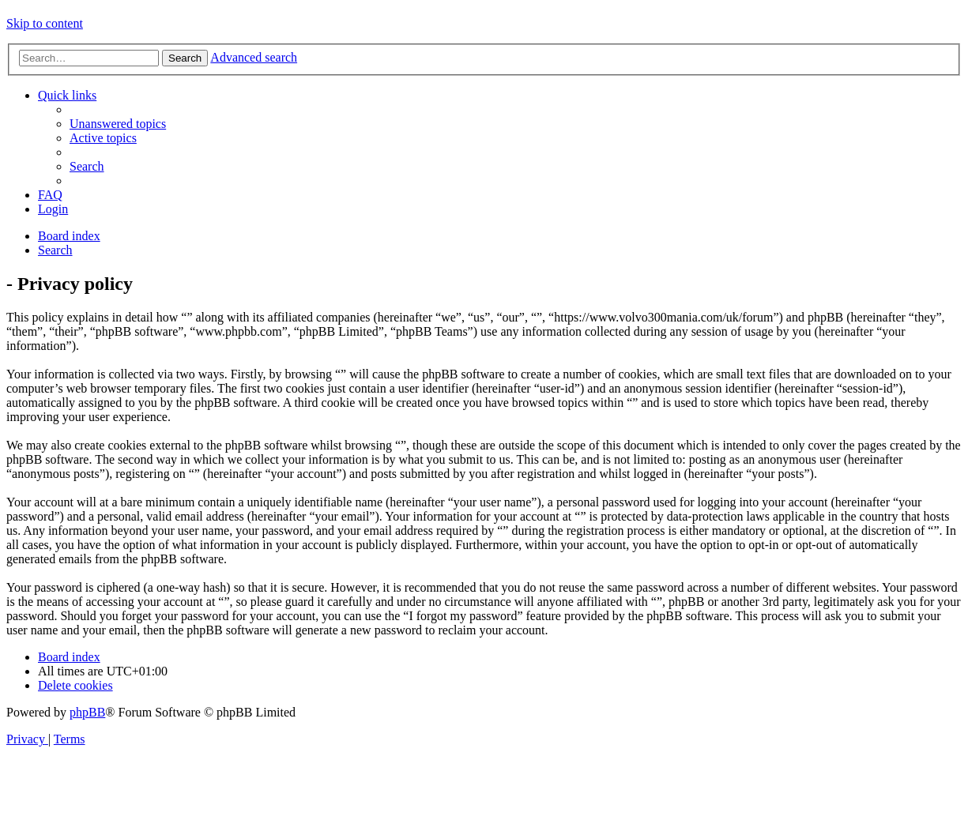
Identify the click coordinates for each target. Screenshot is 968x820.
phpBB (87, 712)
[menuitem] (118, 123)
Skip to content (44, 23)
